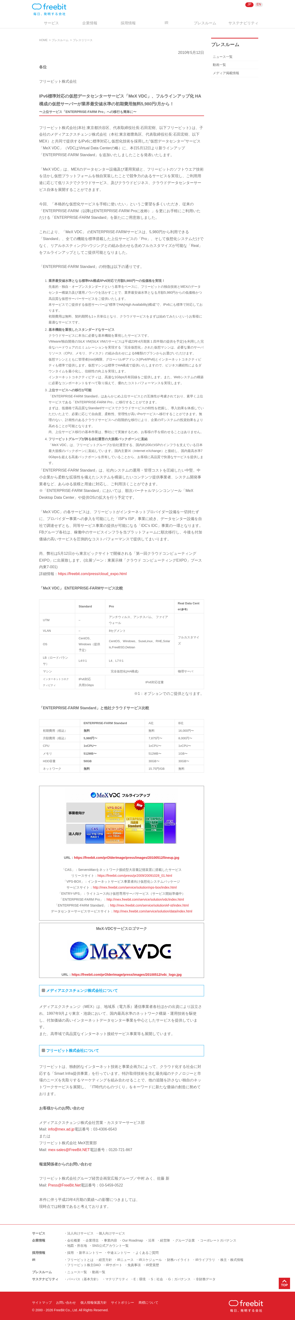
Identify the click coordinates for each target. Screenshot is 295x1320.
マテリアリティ (116, 1279)
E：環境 (140, 1279)
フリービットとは (80, 1259)
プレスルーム (205, 23)
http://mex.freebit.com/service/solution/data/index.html (153, 911)
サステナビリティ (243, 23)
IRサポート (114, 1265)
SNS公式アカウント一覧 (110, 1245)
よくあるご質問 (147, 1252)
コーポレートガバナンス (218, 1240)
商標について (148, 1302)
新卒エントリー (90, 1252)
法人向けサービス (80, 1233)
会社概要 (73, 1240)
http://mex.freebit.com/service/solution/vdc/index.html (145, 899)
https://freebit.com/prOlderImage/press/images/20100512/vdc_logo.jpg (127, 974)
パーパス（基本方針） (83, 1279)
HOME (43, 40)
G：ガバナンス (179, 1279)
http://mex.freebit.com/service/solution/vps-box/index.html (135, 887)
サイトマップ (42, 1302)
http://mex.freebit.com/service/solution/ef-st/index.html (149, 905)
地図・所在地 (77, 1245)
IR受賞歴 (152, 1265)
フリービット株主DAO (84, 1265)
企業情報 (89, 23)
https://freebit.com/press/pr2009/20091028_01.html (135, 875)
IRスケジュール (150, 1259)
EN (259, 4)
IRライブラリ (205, 1259)
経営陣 (165, 1240)
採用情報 (128, 23)
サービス (51, 23)
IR (166, 23)
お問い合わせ (66, 1302)
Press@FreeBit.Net (64, 1185)
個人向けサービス (112, 1233)
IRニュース (125, 1259)
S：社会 (157, 1279)
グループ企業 (185, 1240)
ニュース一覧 (223, 57)
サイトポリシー (122, 1302)
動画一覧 (219, 65)
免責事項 (134, 1265)
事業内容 (110, 1240)
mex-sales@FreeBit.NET (68, 1150)
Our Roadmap (132, 1240)
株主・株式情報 (231, 1259)
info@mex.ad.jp (61, 1129)
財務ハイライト (178, 1259)
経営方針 (105, 1259)
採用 (70, 1252)
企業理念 (92, 1240)
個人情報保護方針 (93, 1302)
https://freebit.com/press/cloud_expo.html (92, 574)
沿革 (151, 1240)
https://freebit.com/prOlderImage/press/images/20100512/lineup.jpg (126, 858)
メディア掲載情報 (226, 73)
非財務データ (206, 1279)
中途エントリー (118, 1252)
